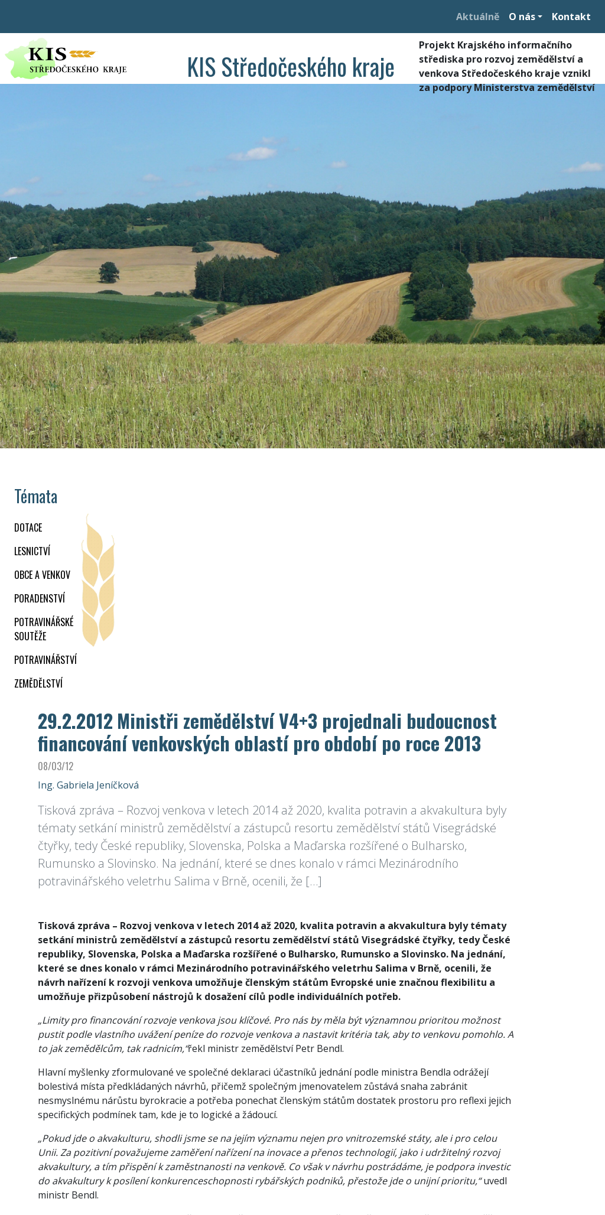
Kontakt (571, 16)
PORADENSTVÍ (39, 598)
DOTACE (28, 527)
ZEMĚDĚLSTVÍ (38, 683)
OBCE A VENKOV (42, 575)
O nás (522, 16)
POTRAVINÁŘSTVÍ (45, 660)
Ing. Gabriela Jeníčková (88, 784)
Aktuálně (477, 16)
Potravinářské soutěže (43, 629)
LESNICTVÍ (32, 551)
